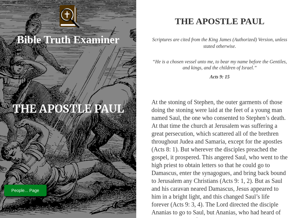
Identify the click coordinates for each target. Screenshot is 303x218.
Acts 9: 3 (183, 204)
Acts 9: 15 (220, 76)
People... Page (25, 190)
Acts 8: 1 (164, 149)
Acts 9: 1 (233, 180)
